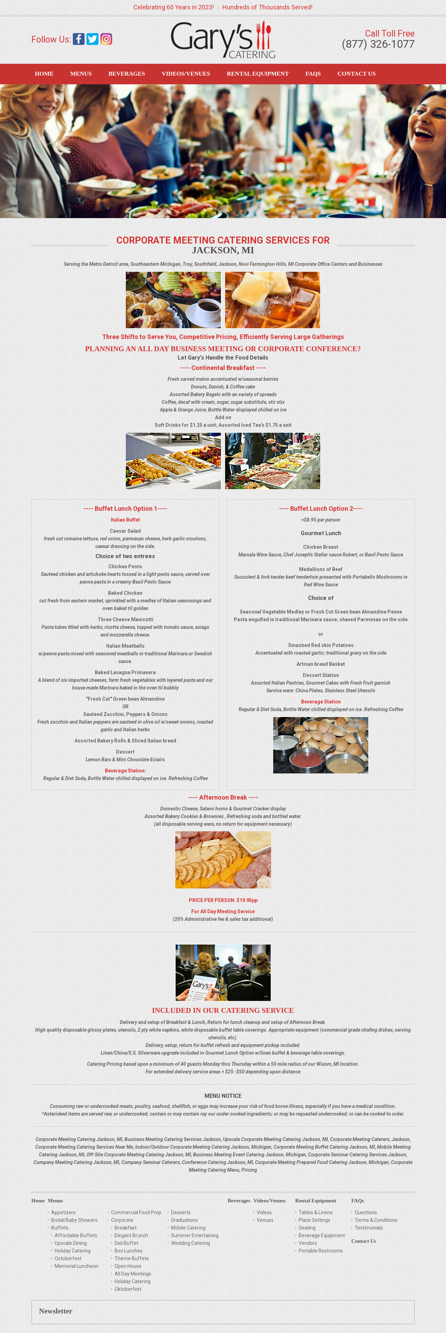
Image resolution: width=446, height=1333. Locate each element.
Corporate (122, 1220)
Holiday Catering (73, 1251)
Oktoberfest (128, 1289)
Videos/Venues (186, 73)
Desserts (181, 1212)
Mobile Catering (188, 1228)
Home (44, 73)
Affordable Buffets (76, 1235)
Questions (366, 1212)
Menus (81, 73)
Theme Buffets (132, 1258)
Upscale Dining (71, 1243)
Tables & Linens (316, 1212)
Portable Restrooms (321, 1251)
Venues (265, 1220)
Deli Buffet (126, 1243)
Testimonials (369, 1228)
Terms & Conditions (376, 1220)
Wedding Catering (190, 1243)
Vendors (308, 1243)
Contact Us (357, 73)
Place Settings (314, 1220)
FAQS (313, 73)
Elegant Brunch (131, 1235)
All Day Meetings (133, 1274)
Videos (264, 1212)
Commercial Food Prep (136, 1212)
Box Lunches (129, 1251)
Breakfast (126, 1228)
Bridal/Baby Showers (74, 1220)
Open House (128, 1266)
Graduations (184, 1220)
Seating (307, 1228)
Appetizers (63, 1212)
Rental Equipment (258, 73)
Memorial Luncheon (76, 1266)
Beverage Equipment (322, 1235)
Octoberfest (68, 1258)
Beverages (126, 73)
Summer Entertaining (194, 1235)
